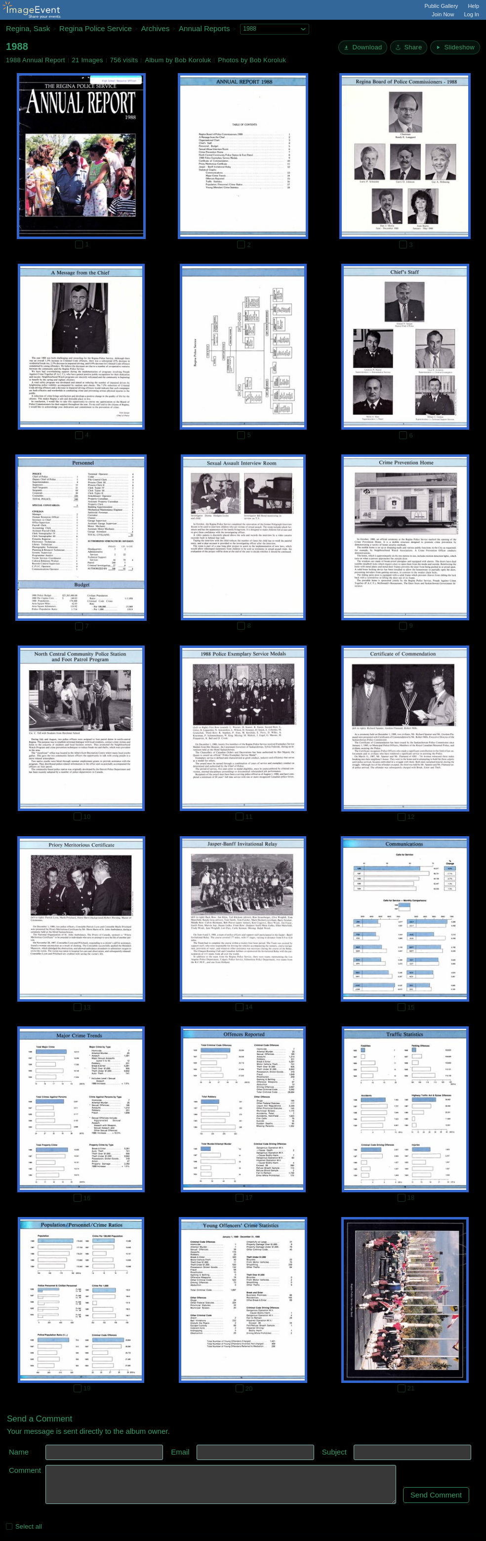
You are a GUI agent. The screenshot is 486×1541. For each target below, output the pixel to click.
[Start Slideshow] (455, 47)
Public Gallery (441, 6)
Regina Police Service (95, 28)
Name (19, 1452)
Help (473, 6)
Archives (155, 28)
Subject (334, 1452)
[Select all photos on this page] (9, 1526)
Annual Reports (204, 28)
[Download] (362, 47)
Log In (471, 14)
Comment (25, 1470)
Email (180, 1452)
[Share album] (408, 47)
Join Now (443, 14)
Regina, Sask (28, 28)
